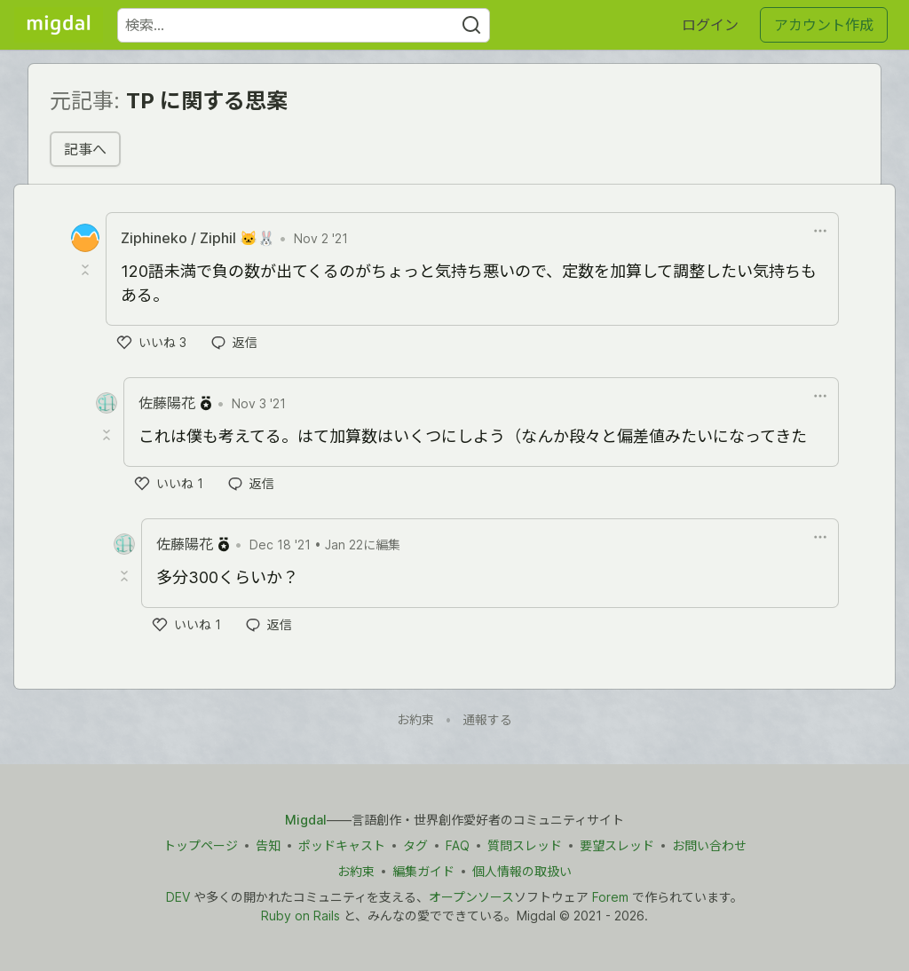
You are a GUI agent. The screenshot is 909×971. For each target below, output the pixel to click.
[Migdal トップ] (58, 25)
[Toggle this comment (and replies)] (87, 270)
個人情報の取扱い (522, 871)
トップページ (200, 845)
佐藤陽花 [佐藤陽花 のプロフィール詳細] (166, 403)
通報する (487, 719)
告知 (268, 845)
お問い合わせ (709, 845)
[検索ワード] (303, 25)
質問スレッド (524, 845)
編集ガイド (423, 871)
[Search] (471, 25)
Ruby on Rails (300, 915)
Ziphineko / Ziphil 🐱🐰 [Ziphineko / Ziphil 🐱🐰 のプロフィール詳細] (198, 238)
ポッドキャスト (341, 845)
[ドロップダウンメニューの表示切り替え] (820, 231)
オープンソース (471, 896)
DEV (178, 896)
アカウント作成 (823, 25)
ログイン (710, 25)
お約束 (415, 719)
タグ (415, 845)
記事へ (85, 149)
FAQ (458, 845)
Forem (610, 896)
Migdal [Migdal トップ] (306, 819)
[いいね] (152, 342)
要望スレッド (617, 845)
